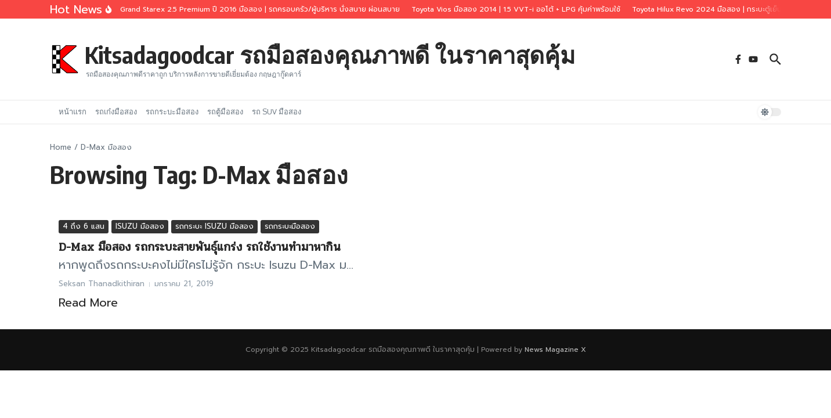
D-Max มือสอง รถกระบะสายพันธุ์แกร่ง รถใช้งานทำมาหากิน (200, 247)
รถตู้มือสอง (225, 111)
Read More (88, 302)
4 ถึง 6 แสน (83, 226)
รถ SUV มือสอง (276, 111)
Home (60, 147)
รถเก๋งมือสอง (116, 111)
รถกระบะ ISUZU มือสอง (214, 226)
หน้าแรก (72, 111)
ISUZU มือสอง (139, 226)
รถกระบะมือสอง (172, 111)
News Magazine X (555, 349)
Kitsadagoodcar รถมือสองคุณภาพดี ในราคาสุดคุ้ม (330, 54)
